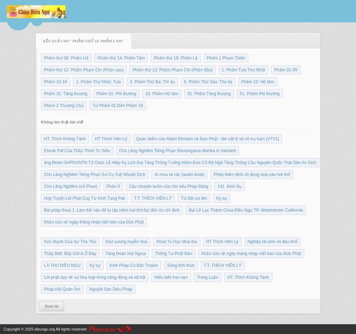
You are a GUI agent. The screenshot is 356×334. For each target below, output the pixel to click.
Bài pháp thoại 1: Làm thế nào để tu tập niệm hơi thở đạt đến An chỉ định (112, 210)
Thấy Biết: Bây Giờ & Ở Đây (70, 253)
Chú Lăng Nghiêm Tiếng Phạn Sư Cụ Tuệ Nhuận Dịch (94, 174)
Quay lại (51, 306)
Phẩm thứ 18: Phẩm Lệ (176, 58)
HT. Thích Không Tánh (65, 138)
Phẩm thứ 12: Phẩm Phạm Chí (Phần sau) (83, 69)
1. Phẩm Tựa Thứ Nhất (243, 69)
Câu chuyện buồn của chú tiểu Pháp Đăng (168, 186)
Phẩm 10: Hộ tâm (257, 81)
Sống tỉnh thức (181, 265)
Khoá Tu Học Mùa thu (176, 241)
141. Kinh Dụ (230, 186)
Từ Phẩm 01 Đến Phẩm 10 (118, 105)
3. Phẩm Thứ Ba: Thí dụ (152, 81)
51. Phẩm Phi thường (260, 93)
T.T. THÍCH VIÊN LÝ (153, 198)
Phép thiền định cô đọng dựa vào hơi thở (252, 174)
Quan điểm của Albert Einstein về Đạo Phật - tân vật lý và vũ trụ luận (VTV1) (207, 138)
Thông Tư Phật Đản (173, 253)
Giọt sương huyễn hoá (126, 241)
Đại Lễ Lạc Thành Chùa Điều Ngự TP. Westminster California (246, 210)
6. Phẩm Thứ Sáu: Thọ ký (208, 81)
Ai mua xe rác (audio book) (180, 174)
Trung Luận (207, 277)
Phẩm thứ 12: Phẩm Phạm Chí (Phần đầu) (172, 69)
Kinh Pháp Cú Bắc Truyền (133, 265)
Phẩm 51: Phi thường (116, 93)
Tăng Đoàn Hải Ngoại (125, 253)
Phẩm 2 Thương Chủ (64, 105)
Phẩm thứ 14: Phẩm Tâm (121, 58)
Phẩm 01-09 (285, 69)
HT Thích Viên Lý (111, 138)
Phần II (113, 186)
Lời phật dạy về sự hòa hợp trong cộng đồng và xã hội (94, 277)
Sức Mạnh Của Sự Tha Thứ (70, 241)
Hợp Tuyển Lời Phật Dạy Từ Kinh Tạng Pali (84, 198)
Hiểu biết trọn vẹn (170, 277)
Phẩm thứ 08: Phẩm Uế (66, 58)
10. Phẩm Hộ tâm (161, 93)
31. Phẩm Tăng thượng (209, 93)
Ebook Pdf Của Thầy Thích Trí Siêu (77, 150)
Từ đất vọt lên (194, 198)
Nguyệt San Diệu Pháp (111, 289)
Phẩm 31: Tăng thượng (65, 93)
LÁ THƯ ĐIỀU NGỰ (62, 265)
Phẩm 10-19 (55, 81)
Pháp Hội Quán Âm (62, 289)
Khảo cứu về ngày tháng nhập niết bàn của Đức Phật (94, 222)
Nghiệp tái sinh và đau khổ (272, 241)
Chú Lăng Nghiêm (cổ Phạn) (71, 186)
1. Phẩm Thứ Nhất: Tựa (98, 81)
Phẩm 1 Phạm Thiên (226, 58)
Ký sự (221, 198)
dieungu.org (45, 329)
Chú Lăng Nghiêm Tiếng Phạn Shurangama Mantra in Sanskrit (177, 150)
